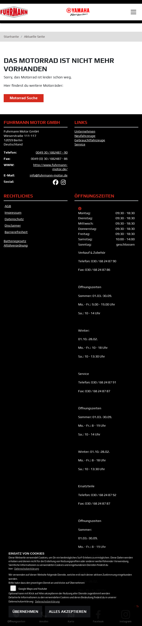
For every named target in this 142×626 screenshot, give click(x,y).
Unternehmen (84, 131)
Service (79, 144)
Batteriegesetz (15, 241)
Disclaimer (13, 225)
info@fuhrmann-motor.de (49, 175)
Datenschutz (14, 219)
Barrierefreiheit (16, 232)
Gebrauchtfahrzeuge (89, 140)
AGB (8, 206)
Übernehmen (25, 611)
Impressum (13, 212)
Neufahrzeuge (84, 136)
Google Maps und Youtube (32, 588)
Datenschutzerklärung (26, 568)
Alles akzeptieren (67, 611)
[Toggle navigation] (133, 12)
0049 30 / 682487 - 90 (52, 152)
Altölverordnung (16, 245)
